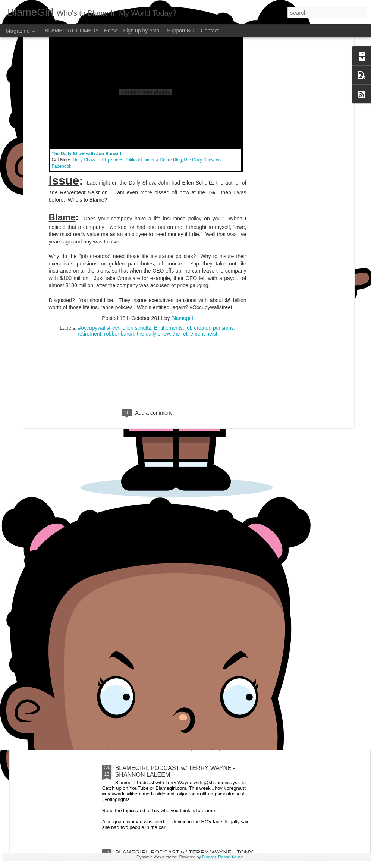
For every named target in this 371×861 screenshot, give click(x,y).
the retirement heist (195, 185)
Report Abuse (230, 857)
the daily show (153, 185)
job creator (198, 179)
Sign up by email (142, 31)
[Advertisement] (147, 233)
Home (111, 31)
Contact (210, 31)
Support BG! (181, 31)
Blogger (209, 857)
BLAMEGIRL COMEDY (72, 31)
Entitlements (168, 179)
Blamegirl (182, 170)
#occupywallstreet (98, 179)
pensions (223, 179)
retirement (89, 185)
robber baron (119, 185)
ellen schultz (136, 179)
